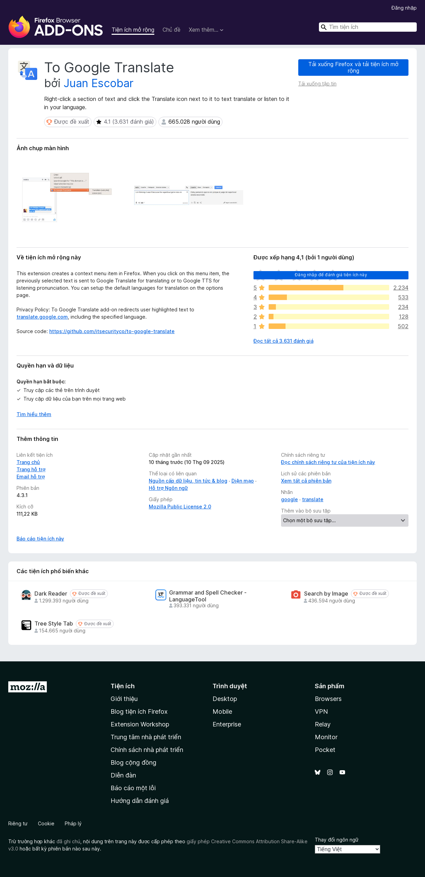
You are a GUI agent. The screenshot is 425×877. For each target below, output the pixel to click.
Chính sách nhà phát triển (147, 749)
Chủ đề (171, 29)
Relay (323, 724)
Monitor (326, 737)
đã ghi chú (68, 841)
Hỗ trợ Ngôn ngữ (168, 488)
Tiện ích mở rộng (133, 29)
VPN (321, 711)
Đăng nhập (404, 8)
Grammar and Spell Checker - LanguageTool (208, 595)
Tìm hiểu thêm (34, 414)
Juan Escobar (99, 83)
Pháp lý (73, 823)
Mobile (222, 711)
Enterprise (226, 724)
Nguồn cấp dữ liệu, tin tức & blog (188, 481)
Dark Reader (50, 593)
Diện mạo (242, 481)
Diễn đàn (123, 775)
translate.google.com (42, 317)
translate (312, 499)
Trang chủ (28, 462)
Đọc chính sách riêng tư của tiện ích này (328, 462)
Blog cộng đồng (133, 762)
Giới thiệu (124, 698)
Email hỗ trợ (31, 476)
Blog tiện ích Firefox (139, 711)
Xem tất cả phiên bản (306, 481)
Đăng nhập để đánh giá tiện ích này (331, 274)
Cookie (46, 823)
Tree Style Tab (53, 623)
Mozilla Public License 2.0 (180, 506)
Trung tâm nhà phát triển (146, 737)
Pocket (325, 749)
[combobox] (368, 27)
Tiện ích (123, 686)
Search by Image (326, 593)
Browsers (328, 698)
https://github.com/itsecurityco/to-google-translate (112, 331)
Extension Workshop (140, 724)
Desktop (224, 698)
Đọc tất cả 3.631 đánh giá (283, 341)
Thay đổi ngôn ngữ (337, 840)
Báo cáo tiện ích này (40, 538)
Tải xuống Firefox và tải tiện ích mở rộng (353, 67)
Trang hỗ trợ (31, 469)
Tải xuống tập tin (317, 83)
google (289, 499)
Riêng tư (18, 823)
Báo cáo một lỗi (133, 788)
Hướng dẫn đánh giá (140, 800)
